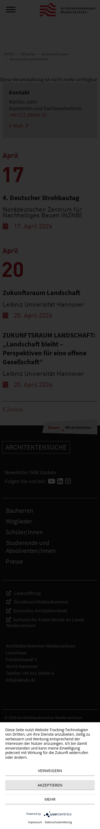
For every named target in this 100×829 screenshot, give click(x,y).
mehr (49, 799)
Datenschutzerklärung (58, 822)
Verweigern (50, 770)
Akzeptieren (50, 785)
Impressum (35, 822)
